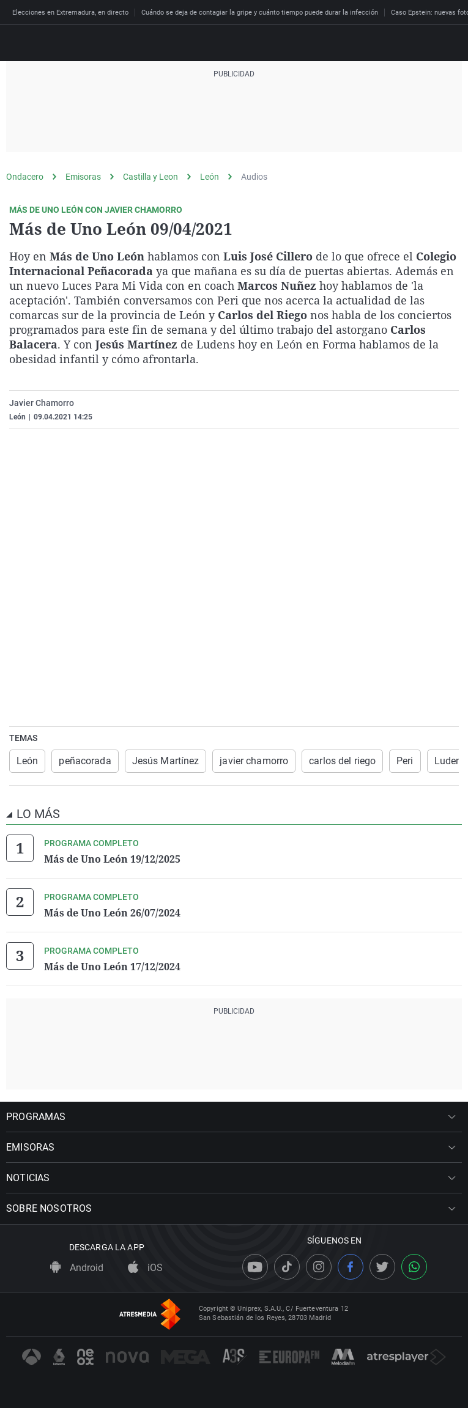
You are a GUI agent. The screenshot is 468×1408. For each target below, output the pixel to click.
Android (76, 1267)
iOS (145, 1267)
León (209, 177)
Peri (404, 761)
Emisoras (83, 177)
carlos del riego (342, 761)
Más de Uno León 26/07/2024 (112, 913)
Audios (254, 177)
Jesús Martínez (165, 761)
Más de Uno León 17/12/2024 (112, 966)
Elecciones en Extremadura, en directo (70, 12)
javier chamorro (254, 761)
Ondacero (24, 177)
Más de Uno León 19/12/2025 (112, 859)
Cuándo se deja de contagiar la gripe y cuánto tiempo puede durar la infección (259, 12)
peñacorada (85, 761)
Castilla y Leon (150, 177)
